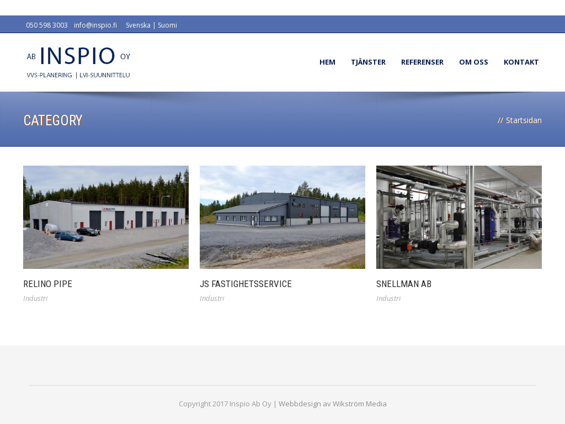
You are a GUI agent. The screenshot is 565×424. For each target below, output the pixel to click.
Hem (327, 62)
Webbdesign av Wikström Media (333, 404)
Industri (35, 298)
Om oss (473, 62)
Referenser (422, 62)
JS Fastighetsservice (246, 283)
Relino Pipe (47, 283)
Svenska (138, 25)
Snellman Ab (403, 283)
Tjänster (368, 62)
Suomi (167, 25)
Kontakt (521, 62)
